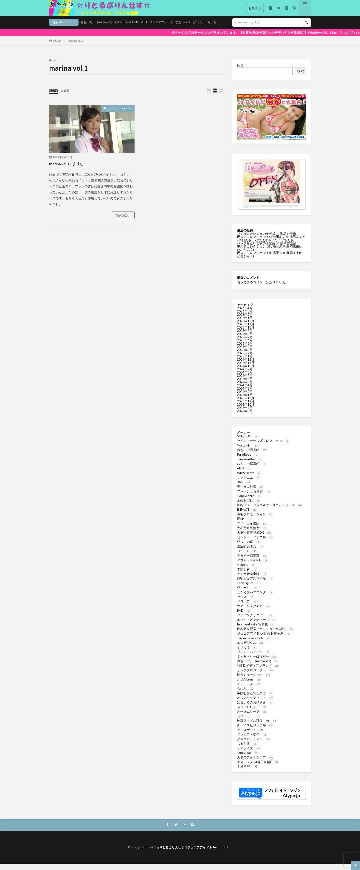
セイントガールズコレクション (263, 446)
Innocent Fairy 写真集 (256, 630)
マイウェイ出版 (252, 529)
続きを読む (123, 221)
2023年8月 (245, 416)
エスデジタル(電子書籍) (257, 768)
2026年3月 (245, 317)
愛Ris (244, 524)
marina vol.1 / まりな (68, 169)
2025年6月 (245, 346)
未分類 (242, 772)
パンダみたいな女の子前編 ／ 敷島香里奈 (267, 249)
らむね (245, 694)
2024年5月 (245, 388)
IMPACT (247, 515)
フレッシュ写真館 (253, 497)
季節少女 (247, 575)
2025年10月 (245, 333)
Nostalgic (247, 451)
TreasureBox (250, 465)
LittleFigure (249, 589)
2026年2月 (245, 320)
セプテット (249, 722)
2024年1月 (245, 400)
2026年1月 (245, 323)
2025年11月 (245, 330)
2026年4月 (245, 314)
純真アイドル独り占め (257, 726)
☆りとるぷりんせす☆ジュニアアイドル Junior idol (194, 853)
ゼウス (245, 602)
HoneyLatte (249, 501)
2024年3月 (245, 394)
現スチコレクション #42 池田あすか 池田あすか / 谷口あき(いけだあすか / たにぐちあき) (271, 244)
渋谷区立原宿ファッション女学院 (265, 634)
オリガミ (247, 653)
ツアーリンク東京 (253, 611)
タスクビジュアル (253, 745)
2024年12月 (245, 365)
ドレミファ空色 (252, 740)
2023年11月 (245, 407)
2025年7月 (245, 343)
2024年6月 (245, 384)
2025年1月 (245, 362)
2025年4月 (245, 352)
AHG (244, 474)
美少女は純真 (250, 492)
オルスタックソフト (255, 703)
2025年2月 (245, 359)
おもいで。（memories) (66, 29)
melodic (246, 570)
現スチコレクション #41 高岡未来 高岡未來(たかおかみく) (270, 253)
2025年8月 (245, 339)
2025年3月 (245, 355)
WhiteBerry (249, 478)
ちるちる (192, 29)
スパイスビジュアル (255, 731)
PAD (244, 616)
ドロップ (247, 607)
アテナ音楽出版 (252, 579)
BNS (244, 488)
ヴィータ (247, 593)
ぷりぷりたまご (252, 712)
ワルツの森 (249, 547)
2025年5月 (245, 349)
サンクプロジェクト (255, 676)
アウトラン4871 (252, 566)
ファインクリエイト (255, 621)
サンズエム (249, 483)
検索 (240, 71)
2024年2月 (245, 397)
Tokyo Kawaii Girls (99, 29)
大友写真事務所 (252, 533)
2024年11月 (245, 368)
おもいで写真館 (252, 455)
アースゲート (250, 735)
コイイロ (247, 556)
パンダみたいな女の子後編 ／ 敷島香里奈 (267, 239)
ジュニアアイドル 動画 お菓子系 (264, 639)
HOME (57, 46)
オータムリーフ (252, 717)
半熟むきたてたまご (255, 699)
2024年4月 (245, 391)
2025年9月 (245, 336)
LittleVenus (249, 685)
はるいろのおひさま (255, 708)
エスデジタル (250, 648)
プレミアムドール (253, 657)
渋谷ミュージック (253, 680)
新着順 (54, 96)
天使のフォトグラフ (255, 763)
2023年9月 (245, 413)
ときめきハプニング (255, 598)
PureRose (248, 460)
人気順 (66, 96)
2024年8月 (245, 378)
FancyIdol (247, 758)
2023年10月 (245, 410)
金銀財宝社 (249, 506)
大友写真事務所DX (254, 538)
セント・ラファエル (255, 543)
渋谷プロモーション (255, 520)
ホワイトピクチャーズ (257, 625)
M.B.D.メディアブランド (131, 29)
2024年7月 (245, 381)
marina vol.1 (76, 46)
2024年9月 (245, 375)
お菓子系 (254, 8)
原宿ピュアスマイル (255, 584)
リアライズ (249, 754)
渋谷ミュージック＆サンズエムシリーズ (269, 511)
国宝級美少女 (250, 552)
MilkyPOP (248, 442)
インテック (249, 690)
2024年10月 (245, 372)
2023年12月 (245, 404)
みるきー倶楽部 (252, 561)
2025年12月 (245, 327)
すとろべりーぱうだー (168, 29)
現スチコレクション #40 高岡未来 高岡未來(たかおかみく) (270, 260)
